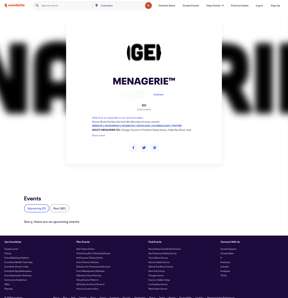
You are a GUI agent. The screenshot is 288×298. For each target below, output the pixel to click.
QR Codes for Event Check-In (90, 278)
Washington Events (157, 282)
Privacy (172, 291)
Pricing (7, 247)
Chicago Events (156, 269)
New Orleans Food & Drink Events (164, 242)
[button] (215, 5)
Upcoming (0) (36, 202)
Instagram (225, 264)
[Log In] (259, 5)
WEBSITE (97, 125)
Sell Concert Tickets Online (89, 251)
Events (28, 177)
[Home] (14, 5)
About (56, 291)
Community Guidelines (15, 273)
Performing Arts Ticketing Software (93, 247)
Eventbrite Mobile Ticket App (18, 256)
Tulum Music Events (158, 251)
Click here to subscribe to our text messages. (118, 117)
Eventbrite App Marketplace (18, 264)
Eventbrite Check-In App (16, 260)
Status (152, 291)
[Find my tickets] (239, 5)
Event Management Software (90, 264)
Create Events (11, 242)
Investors (114, 291)
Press (93, 291)
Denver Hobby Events (159, 256)
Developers (140, 291)
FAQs (7, 278)
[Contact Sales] (167, 5)
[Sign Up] (275, 5)
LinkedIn (224, 260)
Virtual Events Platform (87, 273)
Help (73, 291)
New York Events (156, 264)
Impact (103, 291)
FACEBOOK (128, 125)
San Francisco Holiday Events (162, 247)
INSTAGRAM (112, 125)
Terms (162, 291)
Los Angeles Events (158, 278)
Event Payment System (87, 256)
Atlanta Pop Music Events (160, 260)
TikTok (223, 269)
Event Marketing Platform (16, 251)
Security (127, 291)
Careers (83, 291)
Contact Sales (227, 247)
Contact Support (228, 242)
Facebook (225, 256)
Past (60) (59, 202)
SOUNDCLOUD (161, 125)
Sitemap (8, 282)
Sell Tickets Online (85, 242)
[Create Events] (191, 5)
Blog (65, 291)
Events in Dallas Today (159, 273)
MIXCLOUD (143, 125)
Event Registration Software (18, 269)
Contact (158, 94)
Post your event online (87, 282)
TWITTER (177, 125)
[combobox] (122, 5)
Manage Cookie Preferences (221, 291)
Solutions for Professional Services (93, 260)
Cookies (199, 291)
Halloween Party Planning (88, 269)
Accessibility (185, 291)
